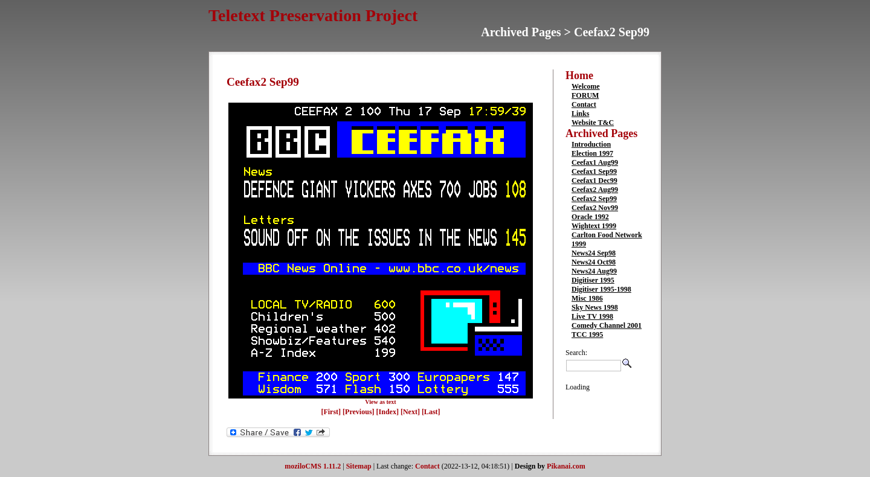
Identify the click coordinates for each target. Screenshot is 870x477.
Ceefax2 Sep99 (594, 198)
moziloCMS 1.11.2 (313, 466)
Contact (584, 104)
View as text (380, 402)
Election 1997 (592, 153)
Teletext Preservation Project (312, 15)
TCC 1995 (587, 334)
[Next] (411, 412)
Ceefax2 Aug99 (595, 189)
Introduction (591, 144)
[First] (332, 412)
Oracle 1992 (590, 217)
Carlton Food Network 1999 (607, 239)
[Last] (431, 412)
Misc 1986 (587, 298)
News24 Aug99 (594, 271)
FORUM (585, 95)
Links (580, 113)
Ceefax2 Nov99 (595, 207)
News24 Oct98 (594, 262)
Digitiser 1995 (593, 280)
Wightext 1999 (594, 226)
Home (579, 75)
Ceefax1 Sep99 (594, 171)
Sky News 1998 (595, 307)
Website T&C (593, 122)
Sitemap (359, 466)
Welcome (586, 86)
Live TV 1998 (592, 316)
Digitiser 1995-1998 (601, 289)
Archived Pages (601, 133)
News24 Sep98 (594, 253)
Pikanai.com (566, 466)
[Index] (387, 412)
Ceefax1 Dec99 (594, 180)
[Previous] (359, 412)
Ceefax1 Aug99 (595, 162)
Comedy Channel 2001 (607, 325)
